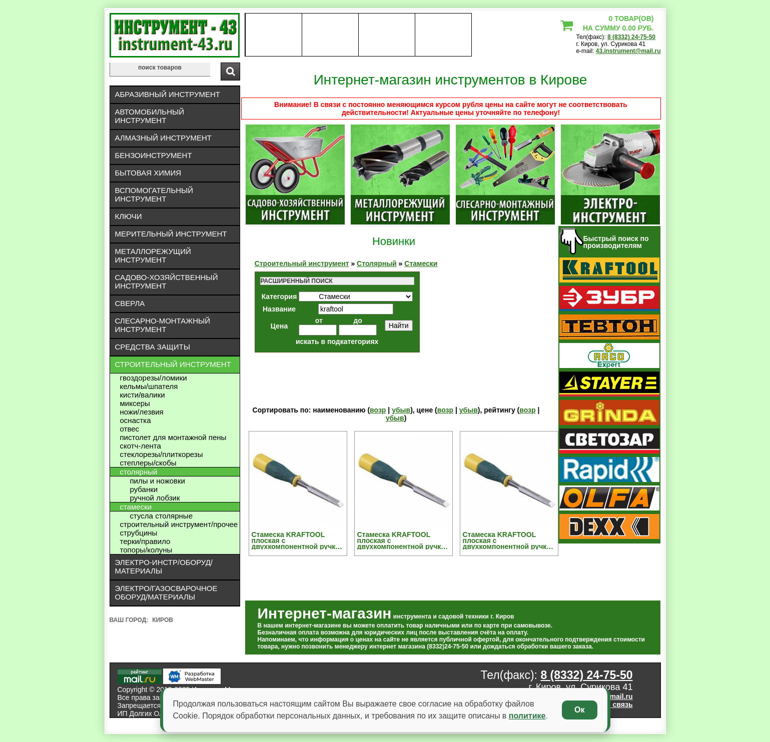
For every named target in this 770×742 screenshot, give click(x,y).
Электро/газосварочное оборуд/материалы (166, 592)
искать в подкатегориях (337, 342)
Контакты (386, 35)
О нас (273, 35)
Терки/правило (145, 541)
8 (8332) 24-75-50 (631, 37)
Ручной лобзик (155, 498)
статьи (443, 35)
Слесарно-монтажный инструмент (163, 325)
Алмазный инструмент (163, 138)
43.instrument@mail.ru (628, 51)
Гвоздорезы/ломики (153, 378)
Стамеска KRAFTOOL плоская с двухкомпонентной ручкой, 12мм (299, 541)
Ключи (128, 216)
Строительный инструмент (173, 364)
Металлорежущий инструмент (153, 255)
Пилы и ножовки (158, 480)
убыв (401, 410)
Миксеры (135, 403)
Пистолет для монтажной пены (173, 437)
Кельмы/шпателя (149, 386)
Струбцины (139, 532)
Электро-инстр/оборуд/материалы (164, 566)
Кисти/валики (142, 394)
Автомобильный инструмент (150, 116)
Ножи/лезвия (142, 412)
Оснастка (135, 420)
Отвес (130, 428)
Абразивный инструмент (167, 94)
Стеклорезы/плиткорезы (161, 454)
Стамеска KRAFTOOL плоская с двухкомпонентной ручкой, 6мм (510, 541)
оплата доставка (330, 35)
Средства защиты (153, 346)
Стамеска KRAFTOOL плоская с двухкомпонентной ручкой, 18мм (404, 541)
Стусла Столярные (161, 516)
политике (527, 716)
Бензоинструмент (153, 155)
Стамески (136, 506)
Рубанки (144, 489)
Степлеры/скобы (148, 462)
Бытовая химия (148, 172)
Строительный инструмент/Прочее (179, 524)
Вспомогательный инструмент (154, 194)
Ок (579, 710)
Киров (162, 620)
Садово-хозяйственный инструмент (166, 281)
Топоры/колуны (146, 550)
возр (378, 410)
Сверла (130, 303)
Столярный (139, 472)
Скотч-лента (140, 446)
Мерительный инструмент (171, 234)
